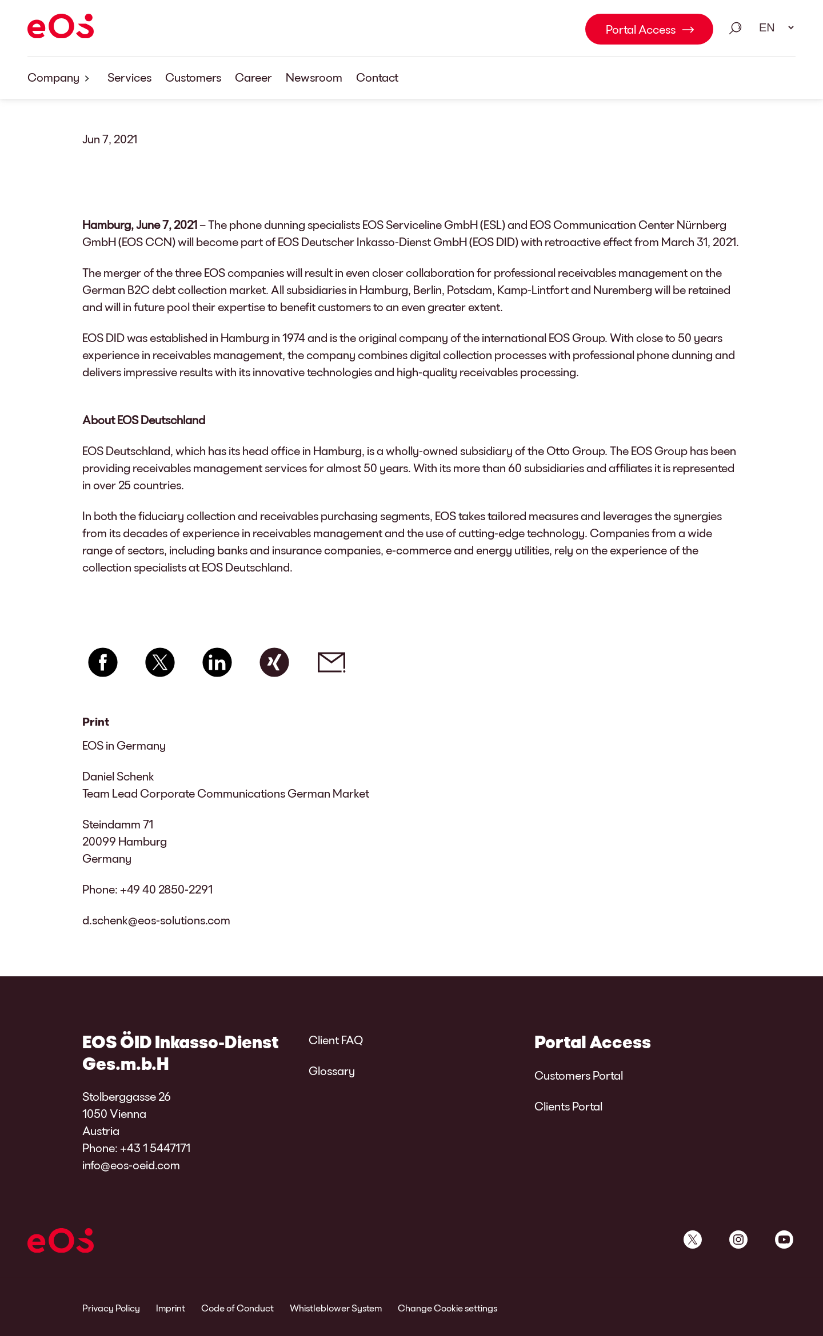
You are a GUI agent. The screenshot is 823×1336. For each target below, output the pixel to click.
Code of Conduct (237, 1307)
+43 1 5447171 (155, 1147)
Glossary (332, 1070)
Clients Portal (568, 1106)
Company (60, 78)
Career (253, 77)
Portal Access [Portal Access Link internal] (641, 29)
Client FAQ (336, 1040)
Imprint (170, 1307)
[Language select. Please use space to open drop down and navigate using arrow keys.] (773, 27)
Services (129, 77)
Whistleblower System (336, 1307)
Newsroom (314, 77)
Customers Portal (578, 1075)
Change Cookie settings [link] (447, 1307)
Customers (193, 77)
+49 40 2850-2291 (166, 889)
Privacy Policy (111, 1307)
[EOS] (60, 28)
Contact (377, 77)
